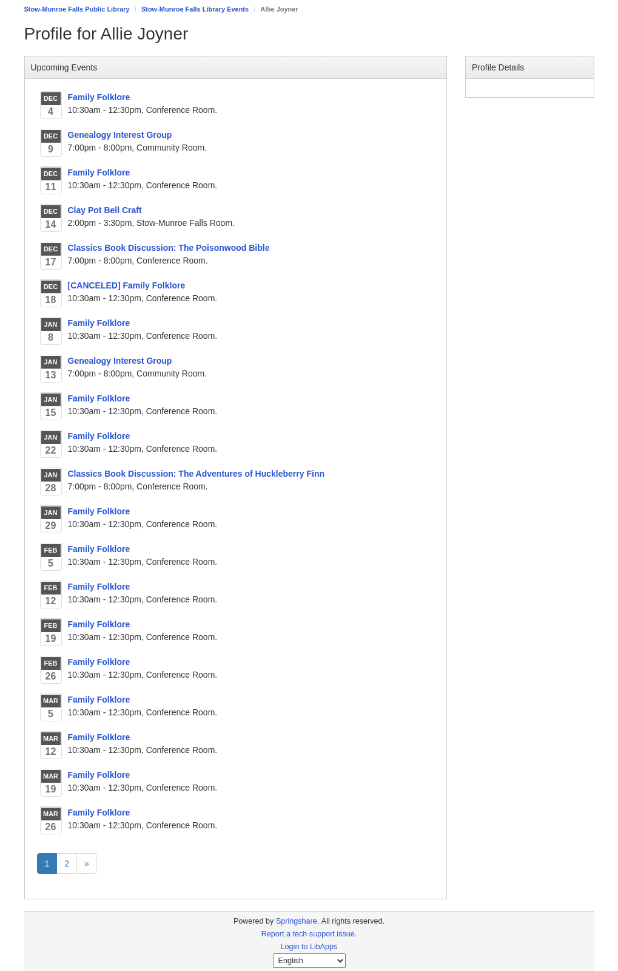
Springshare (296, 921)
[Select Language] (309, 960)
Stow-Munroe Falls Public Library (77, 9)
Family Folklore (99, 97)
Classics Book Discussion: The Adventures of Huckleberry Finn (196, 474)
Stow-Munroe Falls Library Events (195, 9)
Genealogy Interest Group (120, 135)
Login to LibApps (309, 946)
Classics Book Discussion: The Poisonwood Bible (169, 248)
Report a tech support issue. (309, 934)
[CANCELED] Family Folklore (127, 285)
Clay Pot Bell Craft (105, 210)
